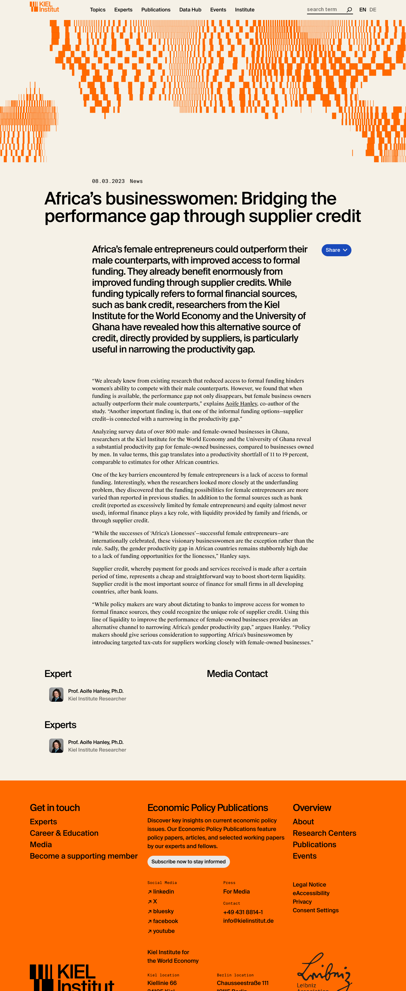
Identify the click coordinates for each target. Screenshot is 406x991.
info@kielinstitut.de (248, 926)
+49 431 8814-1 (243, 918)
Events (305, 862)
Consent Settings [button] (316, 916)
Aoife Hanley (241, 409)
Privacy (302, 907)
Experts (43, 828)
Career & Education (64, 839)
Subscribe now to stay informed (189, 867)
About (303, 828)
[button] (98, 16)
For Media (236, 897)
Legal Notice (309, 890)
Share (333, 255)
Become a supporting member (84, 862)
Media (41, 850)
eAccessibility (311, 899)
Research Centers (325, 839)
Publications (314, 850)
